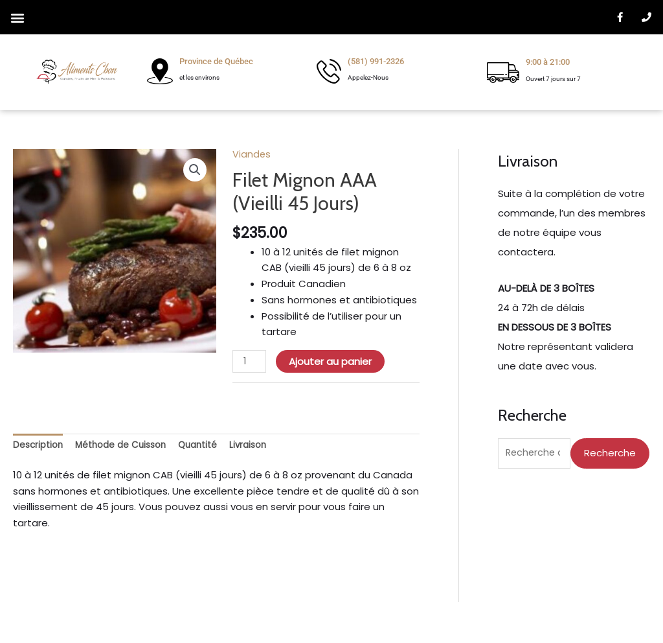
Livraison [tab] (268, 446)
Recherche (610, 453)
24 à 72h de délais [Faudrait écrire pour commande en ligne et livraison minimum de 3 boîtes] (541, 307)
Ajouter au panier (331, 361)
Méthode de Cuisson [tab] (130, 446)
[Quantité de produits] (249, 361)
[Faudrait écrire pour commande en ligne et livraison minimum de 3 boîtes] (573, 327)
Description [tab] (40, 446)
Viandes (251, 154)
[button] (17, 17)
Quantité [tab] (214, 446)
